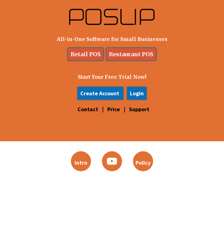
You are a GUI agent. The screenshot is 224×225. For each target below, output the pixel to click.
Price (114, 109)
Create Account (100, 93)
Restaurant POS (131, 54)
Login (137, 93)
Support (139, 109)
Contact (88, 109)
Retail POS (86, 54)
